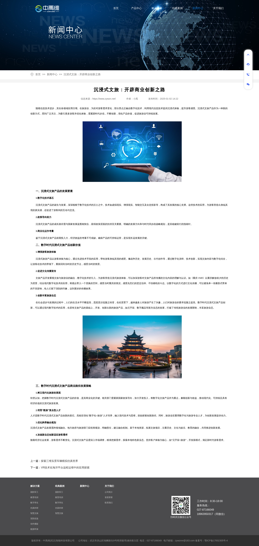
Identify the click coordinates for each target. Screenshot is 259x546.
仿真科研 (34, 508)
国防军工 (34, 492)
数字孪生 (34, 503)
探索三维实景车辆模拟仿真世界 (59, 461)
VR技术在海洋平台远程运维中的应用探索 (65, 467)
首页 (116, 8)
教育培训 (34, 497)
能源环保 (34, 529)
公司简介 (109, 492)
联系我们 (109, 503)
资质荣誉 (109, 497)
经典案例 (177, 8)
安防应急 (34, 518)
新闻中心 (198, 8)
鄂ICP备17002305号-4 (216, 540)
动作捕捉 (34, 524)
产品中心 (136, 8)
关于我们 (218, 8)
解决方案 (157, 8)
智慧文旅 (34, 513)
